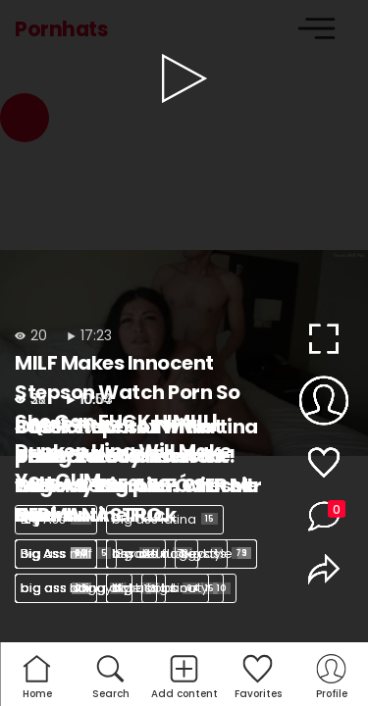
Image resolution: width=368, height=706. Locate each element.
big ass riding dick (86, 588)
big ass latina (165, 519)
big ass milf (66, 553)
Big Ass (56, 519)
